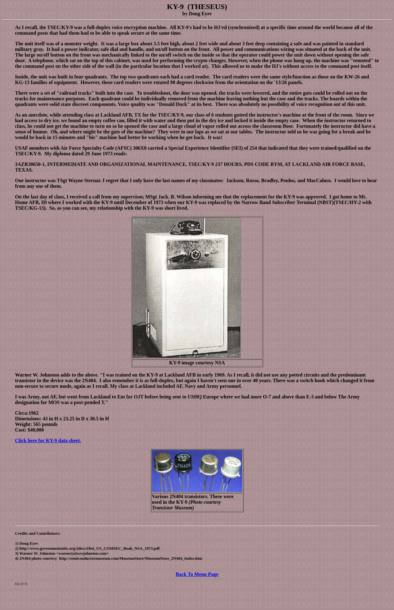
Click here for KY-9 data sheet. (48, 440)
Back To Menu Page (197, 574)
